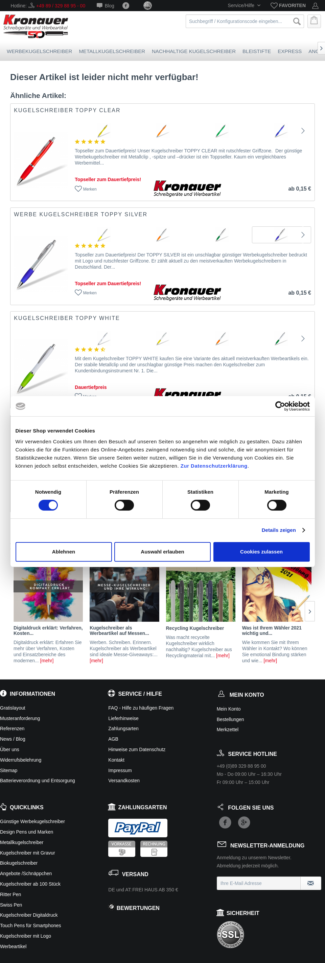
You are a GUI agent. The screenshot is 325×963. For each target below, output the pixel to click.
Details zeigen (279, 530)
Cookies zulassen (261, 551)
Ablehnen (63, 551)
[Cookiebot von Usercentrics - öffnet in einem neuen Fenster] (280, 406)
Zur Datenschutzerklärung (214, 466)
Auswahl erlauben (162, 551)
